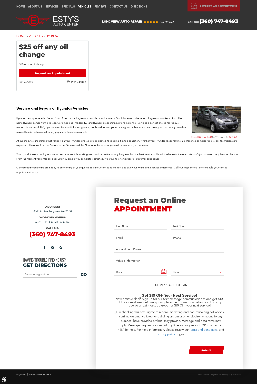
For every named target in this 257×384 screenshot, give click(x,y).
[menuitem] (20, 6)
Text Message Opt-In (169, 285)
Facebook (44, 247)
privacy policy (166, 334)
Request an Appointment (52, 73)
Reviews (100, 6)
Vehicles (84, 6)
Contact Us (119, 6)
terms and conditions (203, 330)
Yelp (60, 247)
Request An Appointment (218, 6)
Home (20, 6)
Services (52, 6)
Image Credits (21, 374)
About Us (35, 6)
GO (84, 275)
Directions (139, 6)
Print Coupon (78, 81)
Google (52, 247)
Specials (68, 6)
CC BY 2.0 (232, 137)
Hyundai (52, 36)
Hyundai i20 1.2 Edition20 (201, 137)
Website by (40, 374)
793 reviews (166, 21)
